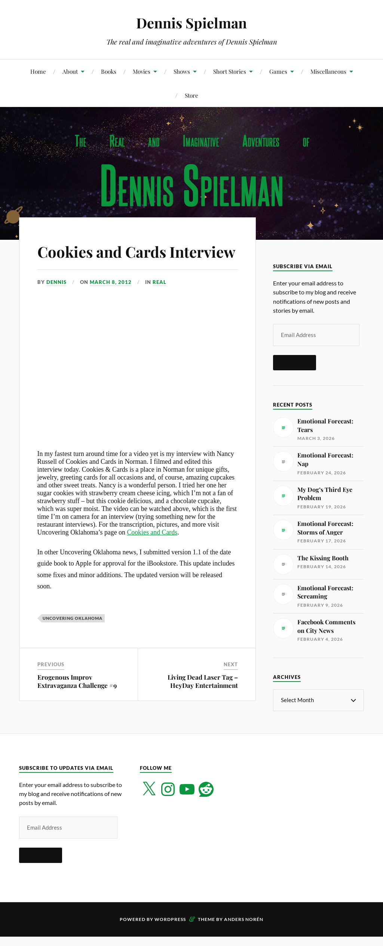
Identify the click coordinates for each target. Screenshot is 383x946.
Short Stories (229, 71)
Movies (141, 71)
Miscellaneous (328, 71)
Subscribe (294, 362)
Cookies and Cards (152, 554)
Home (38, 71)
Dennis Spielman (191, 22)
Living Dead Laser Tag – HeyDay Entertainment (203, 702)
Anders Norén (243, 930)
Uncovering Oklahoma (72, 639)
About (70, 71)
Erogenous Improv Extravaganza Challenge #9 (77, 702)
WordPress (170, 930)
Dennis (56, 303)
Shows (182, 71)
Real (159, 303)
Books (108, 71)
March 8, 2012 (111, 303)
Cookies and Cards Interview (108, 261)
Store (191, 95)
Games (278, 71)
